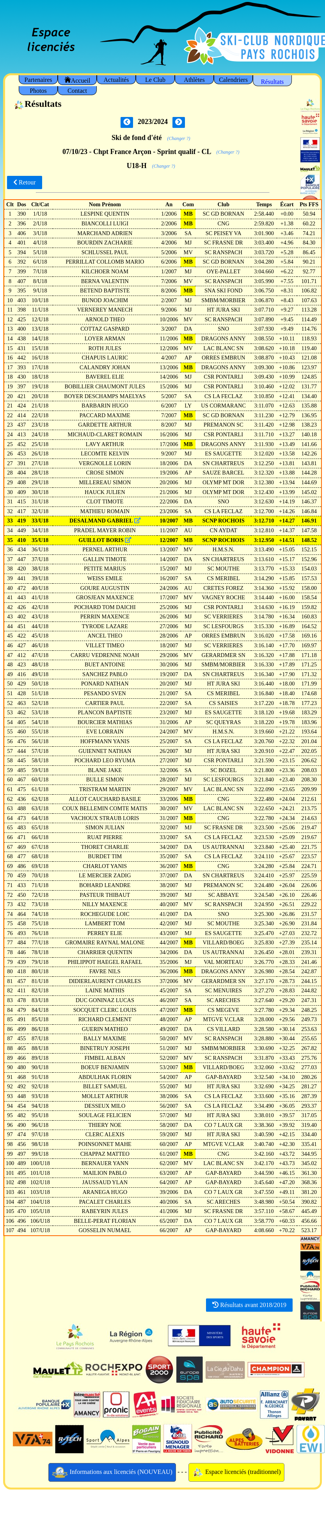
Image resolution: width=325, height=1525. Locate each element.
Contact (77, 90)
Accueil (77, 80)
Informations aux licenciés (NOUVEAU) (112, 1472)
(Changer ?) (178, 138)
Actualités (116, 79)
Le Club (155, 79)
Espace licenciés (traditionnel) (236, 1472)
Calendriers (233, 79)
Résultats (272, 81)
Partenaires (38, 79)
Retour (24, 182)
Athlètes (194, 79)
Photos (38, 90)
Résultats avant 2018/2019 (249, 1305)
